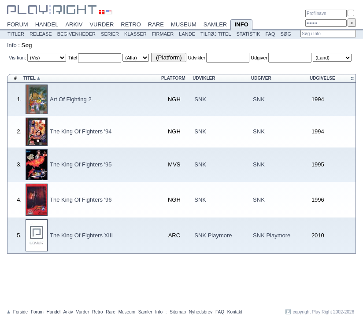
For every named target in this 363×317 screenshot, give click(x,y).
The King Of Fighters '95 (81, 164)
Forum (17, 24)
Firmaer (163, 34)
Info (241, 25)
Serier (110, 34)
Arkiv (73, 24)
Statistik (248, 34)
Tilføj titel (215, 34)
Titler (15, 34)
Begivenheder (76, 34)
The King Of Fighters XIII (81, 235)
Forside (20, 312)
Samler (215, 24)
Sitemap (178, 312)
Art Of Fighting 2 (71, 99)
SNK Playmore (213, 235)
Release (41, 34)
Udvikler (196, 57)
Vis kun (17, 57)
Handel (47, 24)
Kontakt (234, 312)
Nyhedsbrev (200, 312)
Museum (183, 24)
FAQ (270, 34)
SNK (200, 99)
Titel (72, 57)
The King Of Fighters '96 (81, 199)
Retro (131, 24)
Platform (173, 78)
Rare (156, 24)
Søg (285, 34)
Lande (187, 34)
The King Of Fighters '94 (81, 131)
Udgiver (259, 57)
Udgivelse (322, 78)
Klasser (135, 34)
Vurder (101, 24)
